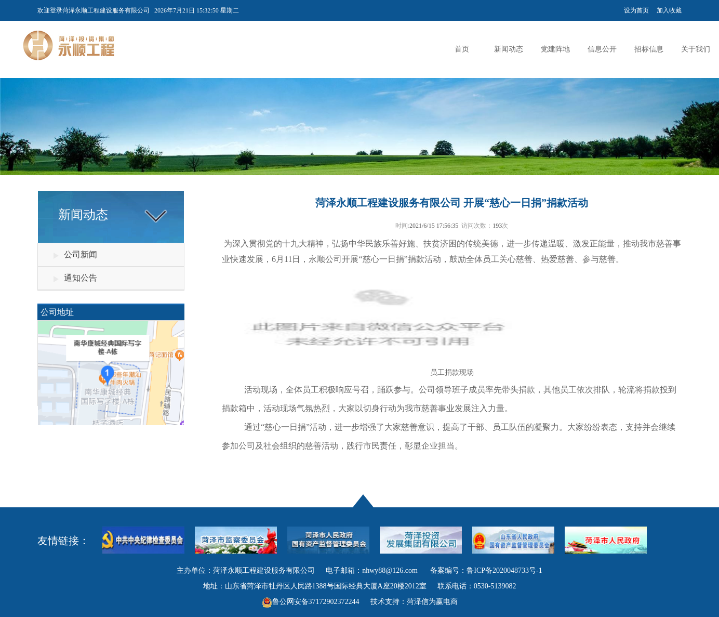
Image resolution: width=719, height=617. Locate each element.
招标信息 (648, 49)
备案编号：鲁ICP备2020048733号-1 (486, 570)
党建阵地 (555, 49)
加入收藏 (669, 10)
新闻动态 (508, 49)
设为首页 (636, 10)
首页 (462, 49)
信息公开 (602, 49)
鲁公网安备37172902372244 (316, 602)
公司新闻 (80, 254)
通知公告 (80, 277)
